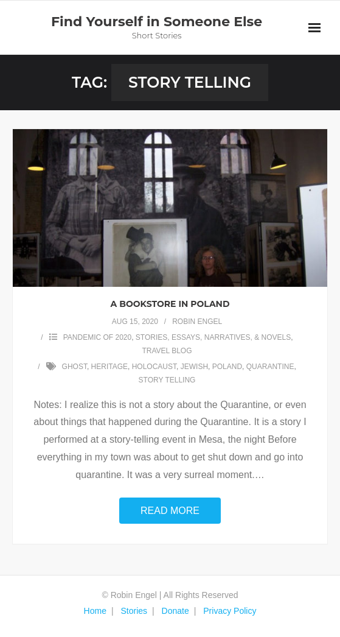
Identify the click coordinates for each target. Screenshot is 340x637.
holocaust (154, 366)
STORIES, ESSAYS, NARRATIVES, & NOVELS (213, 337)
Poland (227, 366)
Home (95, 611)
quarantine (270, 366)
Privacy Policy (229, 611)
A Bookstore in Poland (170, 303)
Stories (133, 611)
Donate (175, 611)
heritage (109, 366)
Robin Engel (197, 321)
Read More (170, 510)
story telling (167, 380)
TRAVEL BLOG (167, 351)
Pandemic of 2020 (97, 337)
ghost (74, 366)
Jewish (194, 366)
